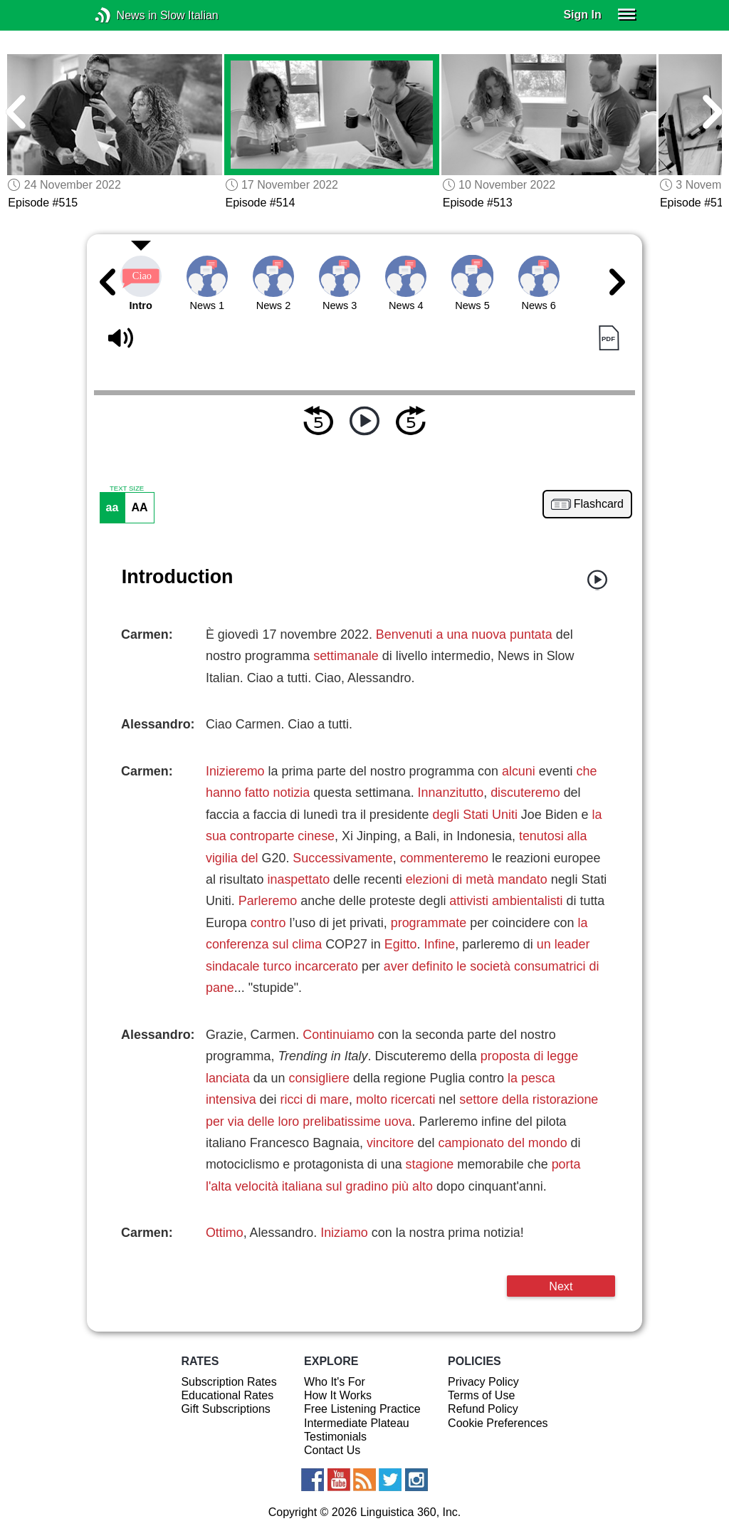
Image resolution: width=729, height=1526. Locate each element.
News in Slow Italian (124, 15)
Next (560, 1286)
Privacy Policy (483, 1382)
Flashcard (599, 504)
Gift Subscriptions (225, 1409)
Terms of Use (481, 1395)
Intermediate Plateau (356, 1423)
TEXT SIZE (127, 488)
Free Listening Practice (362, 1409)
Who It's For (334, 1382)
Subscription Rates (228, 1382)
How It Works (338, 1395)
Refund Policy (483, 1409)
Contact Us (332, 1450)
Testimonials (335, 1437)
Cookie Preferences (498, 1423)
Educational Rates (227, 1395)
